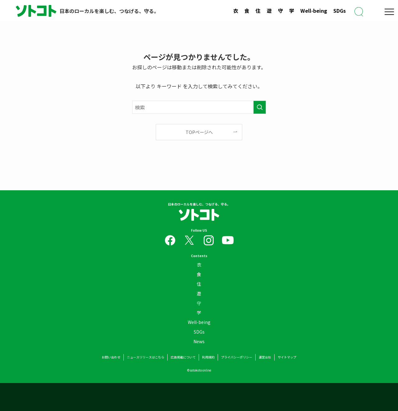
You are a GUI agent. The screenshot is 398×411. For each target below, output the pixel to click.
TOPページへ (199, 132)
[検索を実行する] (259, 107)
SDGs (339, 10)
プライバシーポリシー (236, 357)
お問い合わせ (111, 357)
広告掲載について (183, 357)
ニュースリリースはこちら (145, 357)
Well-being (313, 10)
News (199, 343)
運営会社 (265, 357)
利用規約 (208, 357)
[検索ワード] (199, 107)
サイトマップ (287, 357)
